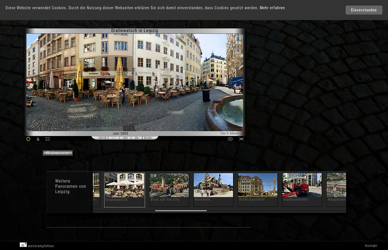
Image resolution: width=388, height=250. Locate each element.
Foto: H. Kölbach (229, 133)
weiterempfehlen (37, 245)
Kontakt (371, 246)
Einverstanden (364, 10)
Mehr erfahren (272, 8)
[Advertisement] (271, 75)
